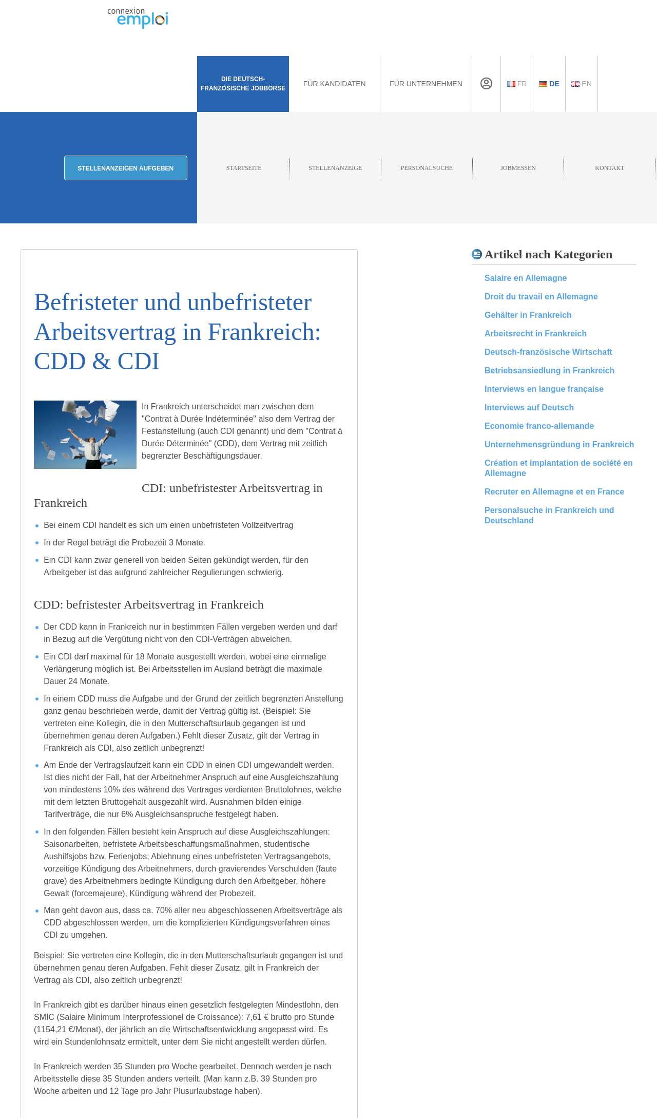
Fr (517, 84)
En (581, 84)
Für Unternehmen (426, 84)
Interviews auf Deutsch (529, 407)
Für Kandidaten (334, 84)
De (549, 84)
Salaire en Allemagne (526, 278)
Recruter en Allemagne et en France (554, 491)
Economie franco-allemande (539, 426)
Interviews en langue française (544, 389)
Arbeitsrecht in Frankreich (536, 333)
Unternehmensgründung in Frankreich (559, 444)
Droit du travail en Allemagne (541, 296)
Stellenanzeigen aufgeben (125, 168)
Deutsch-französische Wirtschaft (548, 352)
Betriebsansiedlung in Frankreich (549, 370)
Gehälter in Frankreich (528, 315)
